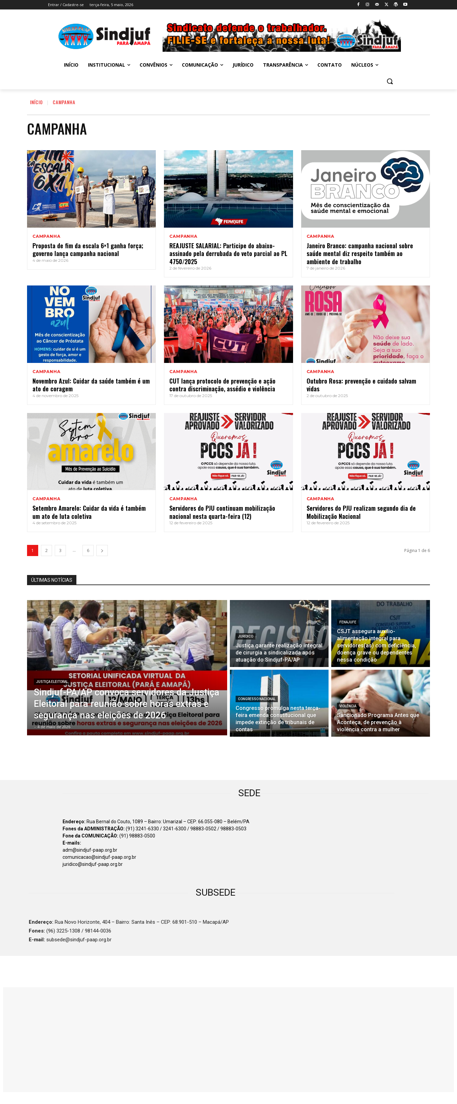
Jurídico (245, 636)
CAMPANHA (46, 236)
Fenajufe (347, 622)
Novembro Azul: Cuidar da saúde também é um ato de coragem (91, 384)
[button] (390, 81)
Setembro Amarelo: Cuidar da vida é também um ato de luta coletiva (89, 512)
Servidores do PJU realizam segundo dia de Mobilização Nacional (361, 512)
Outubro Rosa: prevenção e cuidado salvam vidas (361, 384)
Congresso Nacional (256, 699)
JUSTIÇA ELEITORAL (52, 682)
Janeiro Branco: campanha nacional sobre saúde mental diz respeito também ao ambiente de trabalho (360, 253)
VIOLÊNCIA (347, 706)
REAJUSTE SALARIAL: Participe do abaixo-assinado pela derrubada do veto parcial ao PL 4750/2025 (228, 253)
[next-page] (102, 550)
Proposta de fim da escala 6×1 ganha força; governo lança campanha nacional (87, 249)
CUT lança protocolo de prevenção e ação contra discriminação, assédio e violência (222, 384)
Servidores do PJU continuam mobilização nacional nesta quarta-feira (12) (222, 512)
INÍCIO (36, 102)
